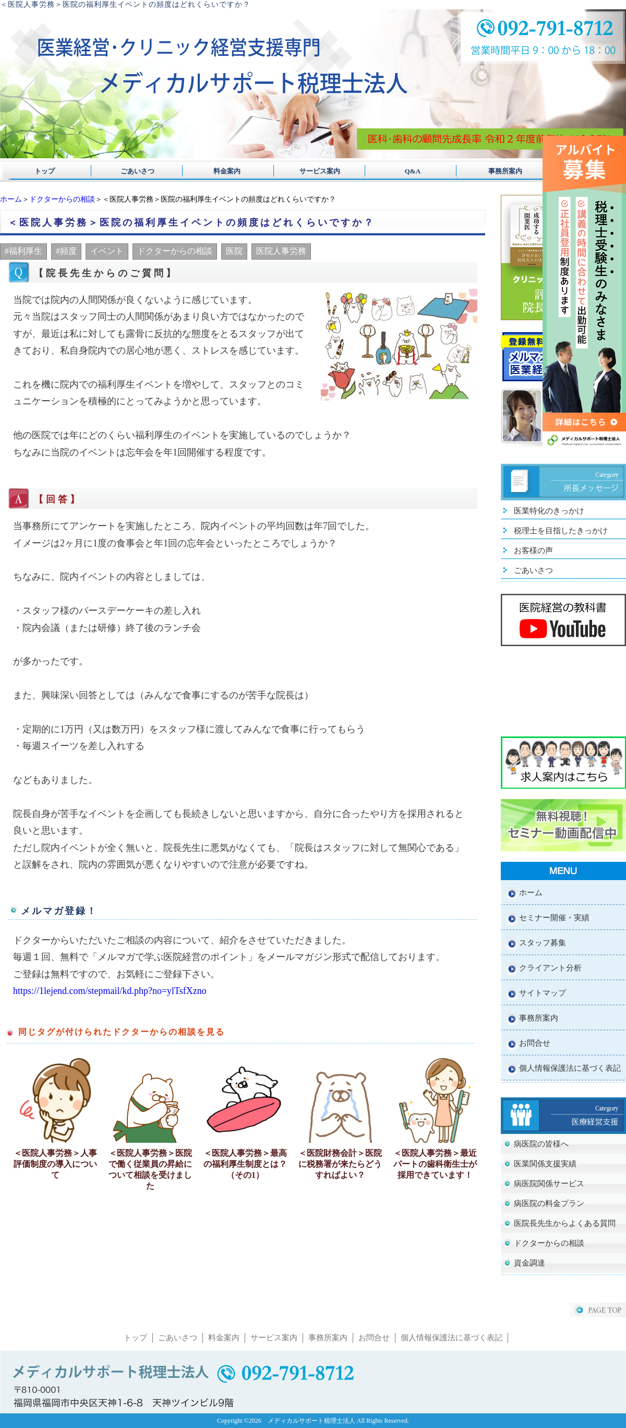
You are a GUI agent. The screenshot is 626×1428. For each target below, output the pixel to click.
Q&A (402, 171)
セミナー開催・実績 (554, 918)
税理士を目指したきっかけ (561, 530)
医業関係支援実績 (545, 1164)
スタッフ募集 (542, 943)
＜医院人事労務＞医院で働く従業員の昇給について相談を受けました (150, 1169)
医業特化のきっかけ (549, 511)
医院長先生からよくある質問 (565, 1223)
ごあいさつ (134, 171)
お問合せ (534, 1043)
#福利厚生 (23, 251)
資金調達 (529, 1263)
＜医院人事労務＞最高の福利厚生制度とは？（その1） (245, 1164)
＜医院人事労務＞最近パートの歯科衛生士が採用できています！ (435, 1164)
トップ (44, 171)
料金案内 (223, 171)
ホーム (11, 199)
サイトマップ (542, 993)
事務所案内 (491, 171)
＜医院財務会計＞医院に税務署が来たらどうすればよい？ (340, 1164)
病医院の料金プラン (549, 1203)
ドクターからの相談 (62, 199)
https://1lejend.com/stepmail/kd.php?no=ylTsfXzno (110, 991)
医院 (234, 251)
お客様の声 (533, 550)
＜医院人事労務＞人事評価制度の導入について (55, 1164)
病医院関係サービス (549, 1183)
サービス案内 (313, 171)
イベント (107, 251)
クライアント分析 (550, 968)
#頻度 (66, 251)
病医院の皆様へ (541, 1144)
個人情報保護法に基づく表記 (570, 1068)
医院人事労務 (281, 251)
